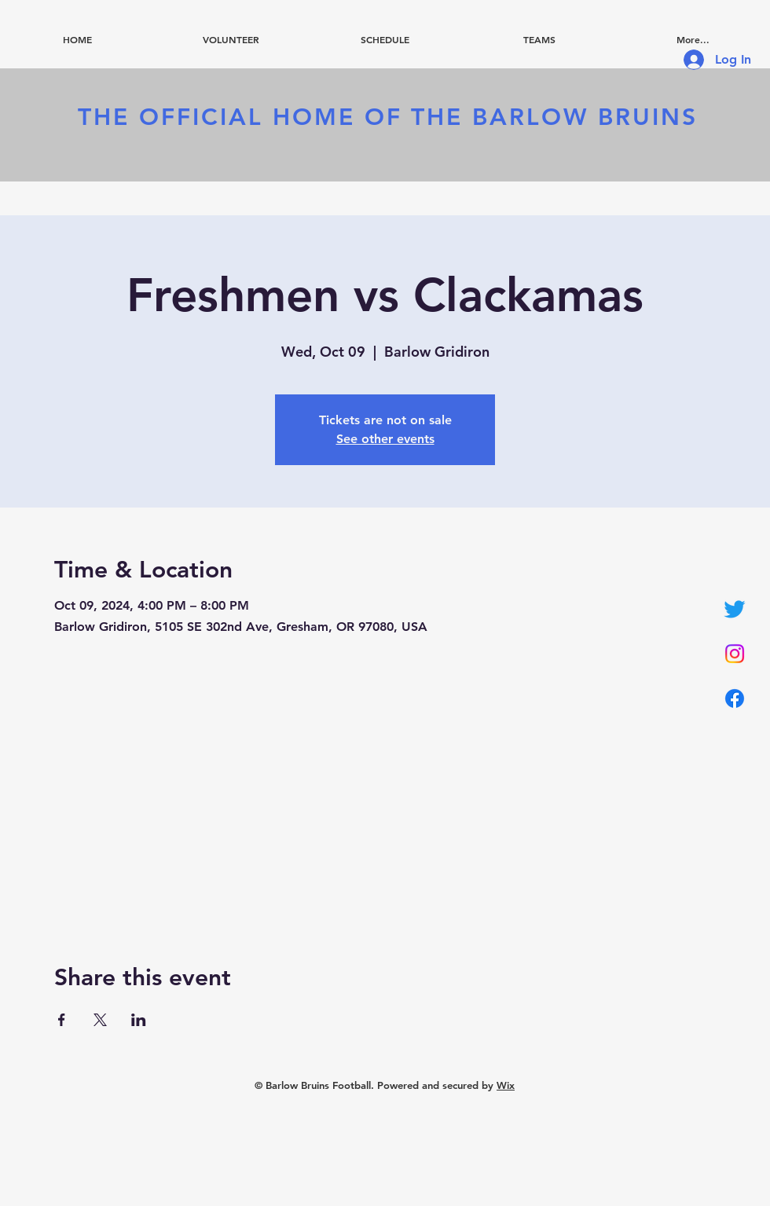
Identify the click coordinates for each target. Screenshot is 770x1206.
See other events (385, 438)
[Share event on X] (100, 1020)
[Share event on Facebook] (61, 1020)
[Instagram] (734, 653)
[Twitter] (734, 608)
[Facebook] (734, 698)
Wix (506, 1085)
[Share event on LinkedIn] (138, 1020)
